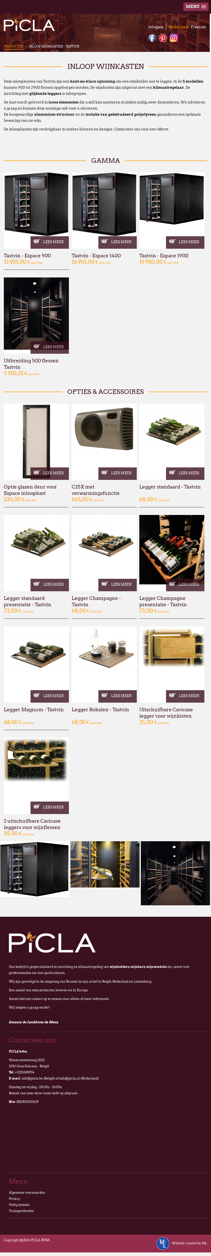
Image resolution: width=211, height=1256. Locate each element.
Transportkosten (21, 1211)
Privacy (14, 1199)
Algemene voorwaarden (27, 1192)
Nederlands (179, 27)
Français (198, 27)
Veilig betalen (19, 1205)
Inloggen (155, 27)
